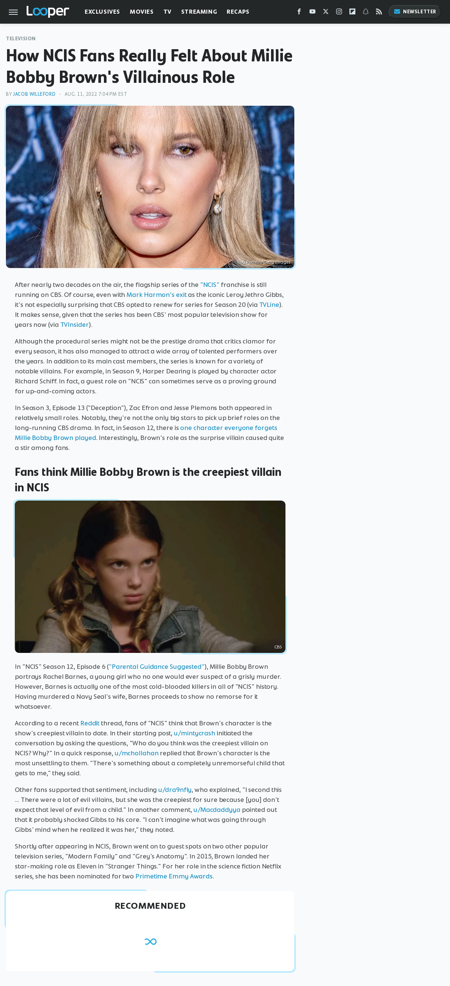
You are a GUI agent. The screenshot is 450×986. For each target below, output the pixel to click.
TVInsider (74, 324)
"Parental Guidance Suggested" (156, 666)
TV (167, 12)
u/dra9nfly (175, 789)
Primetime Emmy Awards (174, 876)
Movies (142, 12)
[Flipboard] (352, 13)
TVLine (269, 304)
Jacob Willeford (34, 94)
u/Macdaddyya (216, 809)
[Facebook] (299, 13)
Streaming (199, 12)
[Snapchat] (365, 13)
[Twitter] (325, 13)
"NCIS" (209, 284)
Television (21, 38)
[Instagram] (339, 13)
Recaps (238, 12)
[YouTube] (312, 13)
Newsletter (414, 12)
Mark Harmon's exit (156, 294)
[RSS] (379, 13)
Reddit (89, 723)
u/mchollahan (137, 753)
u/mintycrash (194, 733)
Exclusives (102, 12)
